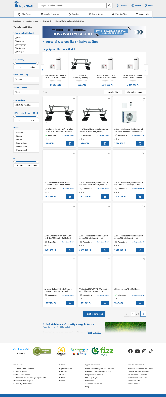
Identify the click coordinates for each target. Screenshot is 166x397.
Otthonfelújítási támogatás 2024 (98, 371)
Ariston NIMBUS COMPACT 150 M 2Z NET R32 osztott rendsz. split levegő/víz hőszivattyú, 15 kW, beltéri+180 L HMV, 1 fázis (132, 77)
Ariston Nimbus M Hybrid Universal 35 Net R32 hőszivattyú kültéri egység (59, 290)
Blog (87, 387)
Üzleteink (124, 5)
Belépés (136, 5)
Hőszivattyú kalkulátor (22, 384)
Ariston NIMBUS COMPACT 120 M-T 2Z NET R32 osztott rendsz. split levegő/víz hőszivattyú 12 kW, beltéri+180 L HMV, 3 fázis (81, 77)
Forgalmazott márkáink (94, 375)
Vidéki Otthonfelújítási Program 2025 (99, 368)
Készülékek (26, 14)
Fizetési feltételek (135, 381)
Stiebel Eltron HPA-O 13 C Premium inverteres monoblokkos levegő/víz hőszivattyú (55, 77)
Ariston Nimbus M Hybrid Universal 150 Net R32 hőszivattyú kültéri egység (59, 184)
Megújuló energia (51, 14)
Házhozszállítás (134, 384)
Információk (18, 365)
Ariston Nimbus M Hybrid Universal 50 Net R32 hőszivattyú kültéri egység (128, 237)
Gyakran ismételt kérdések (138, 371)
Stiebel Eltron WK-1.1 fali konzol (127, 289)
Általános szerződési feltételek (140, 368)
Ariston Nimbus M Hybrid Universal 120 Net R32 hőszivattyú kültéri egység (128, 184)
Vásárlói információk (136, 365)
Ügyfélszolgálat (65, 368)
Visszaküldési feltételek (137, 378)
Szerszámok (97, 14)
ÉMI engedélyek (91, 378)
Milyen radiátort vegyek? (23, 381)
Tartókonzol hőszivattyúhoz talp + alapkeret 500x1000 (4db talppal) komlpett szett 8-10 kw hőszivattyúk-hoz (107, 77)
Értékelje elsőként (68, 135)
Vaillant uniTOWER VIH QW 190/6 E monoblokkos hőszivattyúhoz (93, 290)
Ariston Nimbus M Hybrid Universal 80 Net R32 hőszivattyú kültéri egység (93, 237)
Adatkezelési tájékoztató (23, 368)
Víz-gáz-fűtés (121, 14)
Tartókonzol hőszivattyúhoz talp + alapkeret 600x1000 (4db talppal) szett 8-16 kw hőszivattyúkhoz (93, 130)
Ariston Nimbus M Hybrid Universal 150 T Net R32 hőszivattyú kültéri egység (128, 130)
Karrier (62, 381)
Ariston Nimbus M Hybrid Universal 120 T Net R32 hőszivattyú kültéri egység (93, 184)
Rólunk (62, 365)
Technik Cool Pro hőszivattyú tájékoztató (29, 378)
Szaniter (75, 14)
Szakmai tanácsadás (21, 375)
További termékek (94, 314)
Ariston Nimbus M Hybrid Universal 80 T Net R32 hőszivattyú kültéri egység (59, 237)
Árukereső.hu (21, 353)
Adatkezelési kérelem (94, 384)
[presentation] (42, 70)
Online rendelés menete (137, 375)
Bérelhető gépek (20, 371)
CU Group (63, 375)
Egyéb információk (92, 365)
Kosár (149, 5)
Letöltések (89, 381)
